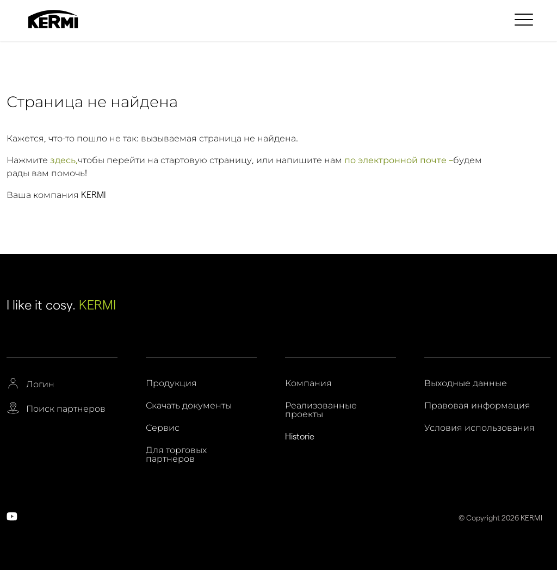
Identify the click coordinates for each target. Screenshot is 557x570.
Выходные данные (465, 383)
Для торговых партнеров (176, 454)
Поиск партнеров (66, 409)
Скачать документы (189, 405)
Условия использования (479, 428)
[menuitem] (525, 19)
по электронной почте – (398, 160)
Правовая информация (477, 405)
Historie (299, 436)
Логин (40, 384)
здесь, (64, 160)
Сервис (163, 428)
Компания (308, 383)
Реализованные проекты (321, 410)
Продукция (171, 383)
